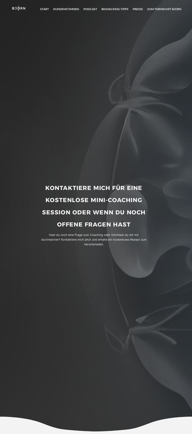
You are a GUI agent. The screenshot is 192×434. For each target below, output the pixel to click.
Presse (138, 9)
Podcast (90, 9)
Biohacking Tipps (115, 9)
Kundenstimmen (66, 9)
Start (44, 9)
